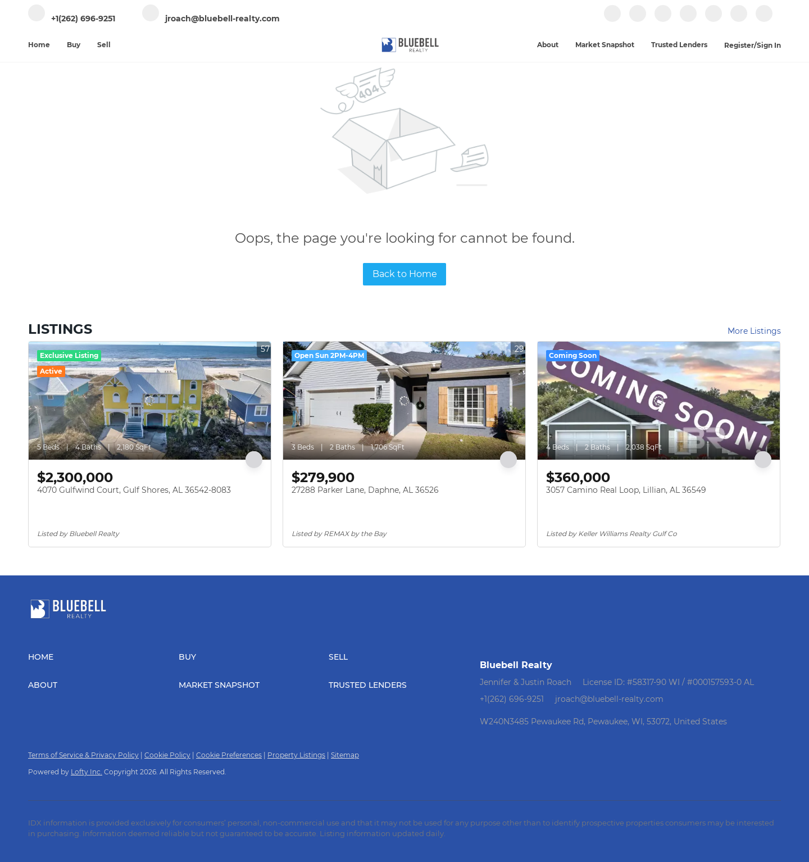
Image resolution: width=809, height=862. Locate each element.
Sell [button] (104, 44)
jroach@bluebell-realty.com (609, 699)
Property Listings (296, 755)
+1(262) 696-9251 (512, 699)
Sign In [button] (769, 45)
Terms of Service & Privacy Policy (83, 755)
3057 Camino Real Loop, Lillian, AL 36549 (626, 490)
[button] (103, 656)
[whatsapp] (764, 19)
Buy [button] (73, 44)
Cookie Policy (167, 755)
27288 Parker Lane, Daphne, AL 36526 (365, 490)
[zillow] (663, 19)
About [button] (547, 44)
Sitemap (345, 755)
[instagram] (688, 19)
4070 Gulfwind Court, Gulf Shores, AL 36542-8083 (134, 490)
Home (39, 44)
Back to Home (404, 274)
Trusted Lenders (679, 44)
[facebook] (612, 19)
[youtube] (713, 19)
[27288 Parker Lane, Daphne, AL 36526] (404, 401)
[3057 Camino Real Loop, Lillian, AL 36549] (659, 401)
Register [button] (739, 45)
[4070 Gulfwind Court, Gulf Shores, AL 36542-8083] (150, 401)
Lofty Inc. (86, 772)
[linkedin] (637, 19)
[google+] (738, 19)
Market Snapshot (604, 44)
